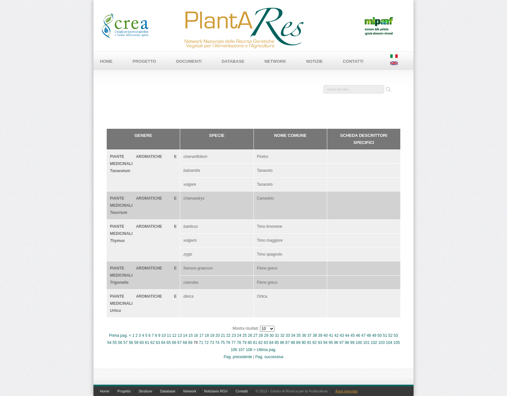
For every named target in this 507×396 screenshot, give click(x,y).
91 (309, 342)
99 (352, 342)
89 (298, 342)
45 (353, 335)
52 (390, 335)
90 (304, 342)
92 (314, 342)
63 (158, 342)
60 (142, 342)
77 (234, 342)
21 (223, 335)
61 (147, 342)
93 (320, 342)
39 (320, 335)
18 (207, 335)
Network (275, 61)
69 (190, 342)
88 (293, 342)
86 (282, 342)
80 (250, 342)
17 (201, 335)
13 (180, 335)
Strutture (145, 391)
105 (397, 342)
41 (331, 335)
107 (241, 349)
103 (381, 342)
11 (169, 335)
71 (201, 342)
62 (152, 342)
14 (185, 335)
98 (347, 342)
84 (271, 342)
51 (385, 335)
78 (239, 342)
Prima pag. (118, 335)
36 (304, 335)
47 (363, 335)
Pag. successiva (269, 357)
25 (245, 335)
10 (163, 335)
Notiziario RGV (216, 391)
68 (185, 342)
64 (163, 342)
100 (359, 342)
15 (191, 335)
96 (336, 342)
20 (217, 335)
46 (358, 335)
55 (115, 342)
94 (325, 342)
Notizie (314, 61)
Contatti (353, 61)
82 (260, 342)
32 (282, 335)
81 (255, 342)
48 (369, 335)
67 (180, 342)
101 (366, 342)
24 (239, 335)
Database (232, 61)
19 (212, 335)
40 (325, 335)
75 (223, 342)
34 (293, 335)
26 (250, 335)
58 (131, 342)
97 (342, 342)
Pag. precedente (238, 357)
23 (234, 335)
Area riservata (346, 391)
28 (261, 335)
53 (396, 335)
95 (331, 342)
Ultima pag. (266, 349)
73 (212, 342)
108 (249, 349)
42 (336, 335)
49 (374, 335)
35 (299, 335)
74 (217, 342)
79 (244, 342)
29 (266, 335)
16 (196, 335)
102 (374, 342)
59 (136, 342)
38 (315, 335)
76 (228, 342)
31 (277, 335)
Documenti (189, 61)
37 (309, 335)
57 (125, 342)
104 (389, 342)
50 (379, 335)
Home (106, 61)
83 (266, 342)
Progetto (144, 61)
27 (255, 335)
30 (271, 335)
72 (206, 342)
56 (120, 342)
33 (288, 335)
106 (234, 349)
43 (342, 335)
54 (109, 342)
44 (347, 335)
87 (288, 342)
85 (277, 342)
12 (174, 335)
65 (169, 342)
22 (228, 335)
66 (174, 342)
